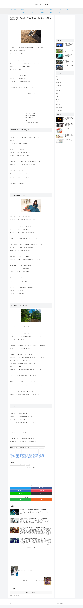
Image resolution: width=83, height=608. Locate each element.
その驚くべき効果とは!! (28, 117)
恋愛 (57, 96)
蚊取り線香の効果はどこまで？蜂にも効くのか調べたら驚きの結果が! (24, 456)
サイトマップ (66, 603)
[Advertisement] (31, 25)
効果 (19, 465)
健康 (57, 93)
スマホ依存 (28, 465)
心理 (57, 88)
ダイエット (58, 82)
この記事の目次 (29, 113)
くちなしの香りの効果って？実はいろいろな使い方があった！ (41, 456)
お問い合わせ (71, 603)
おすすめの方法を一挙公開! (29, 119)
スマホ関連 (58, 85)
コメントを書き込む (31, 593)
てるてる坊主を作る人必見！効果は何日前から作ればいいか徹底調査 (29, 456)
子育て (57, 99)
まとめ (25, 120)
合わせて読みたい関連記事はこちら (32, 122)
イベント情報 (59, 110)
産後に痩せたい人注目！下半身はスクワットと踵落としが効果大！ (12, 456)
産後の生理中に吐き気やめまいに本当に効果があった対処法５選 (18, 456)
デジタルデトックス (14, 465)
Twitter (57, 76)
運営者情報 (61, 603)
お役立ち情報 (59, 107)
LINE (57, 79)
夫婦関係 (58, 90)
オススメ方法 (23, 465)
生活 (57, 101)
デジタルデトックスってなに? (30, 115)
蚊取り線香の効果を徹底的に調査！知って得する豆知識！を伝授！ (35, 456)
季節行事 (58, 104)
